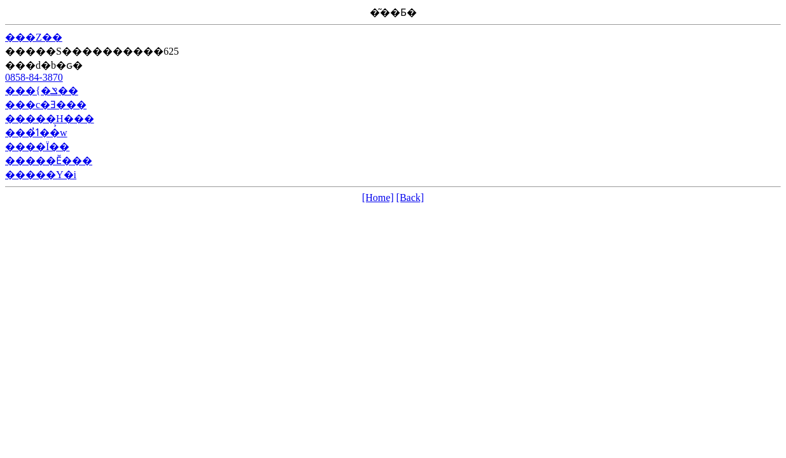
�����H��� (49, 118)
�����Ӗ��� (48, 160)
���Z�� (33, 37)
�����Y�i (40, 174)
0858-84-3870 (34, 77)
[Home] (378, 197)
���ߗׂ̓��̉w (36, 132)
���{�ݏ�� (41, 90)
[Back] (411, 197)
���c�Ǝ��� (46, 104)
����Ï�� (37, 146)
